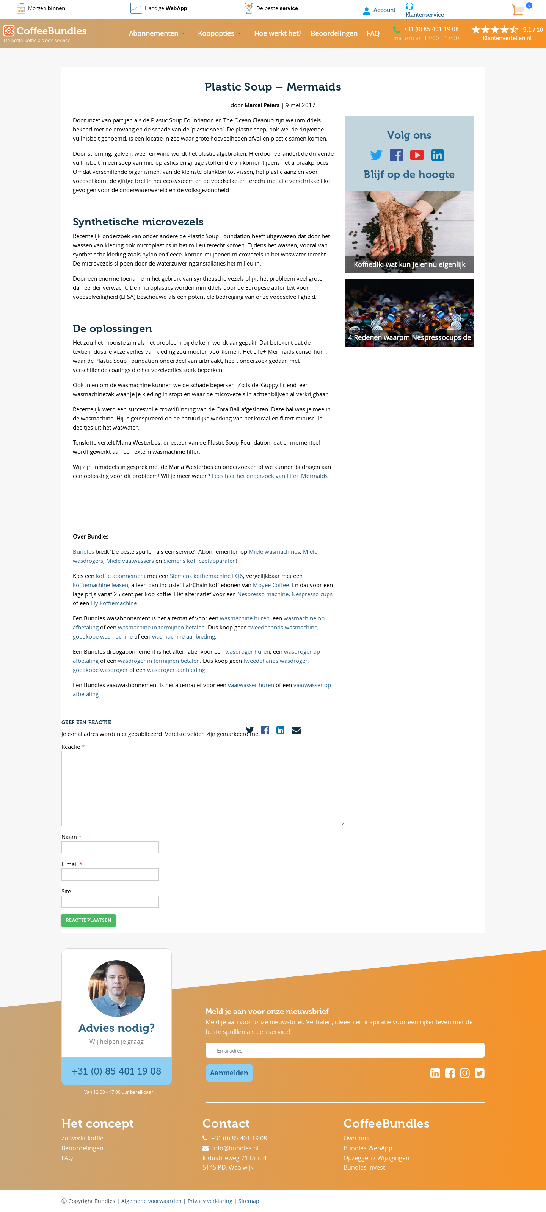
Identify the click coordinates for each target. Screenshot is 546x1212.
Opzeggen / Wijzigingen (377, 1158)
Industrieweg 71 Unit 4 (234, 1158)
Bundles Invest (364, 1167)
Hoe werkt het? (277, 33)
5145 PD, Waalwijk (227, 1167)
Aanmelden (229, 1073)
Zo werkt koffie (82, 1138)
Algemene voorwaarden (151, 1200)
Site (66, 891)
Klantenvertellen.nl (507, 38)
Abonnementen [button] (153, 33)
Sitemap (248, 1200)
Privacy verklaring (210, 1200)
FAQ (373, 33)
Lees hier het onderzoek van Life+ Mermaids (270, 475)
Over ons (356, 1138)
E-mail (71, 864)
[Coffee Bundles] (44, 33)
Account (379, 10)
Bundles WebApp (368, 1148)
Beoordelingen (334, 33)
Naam (71, 836)
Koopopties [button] (216, 33)
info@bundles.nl (230, 1148)
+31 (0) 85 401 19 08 (431, 29)
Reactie (73, 746)
